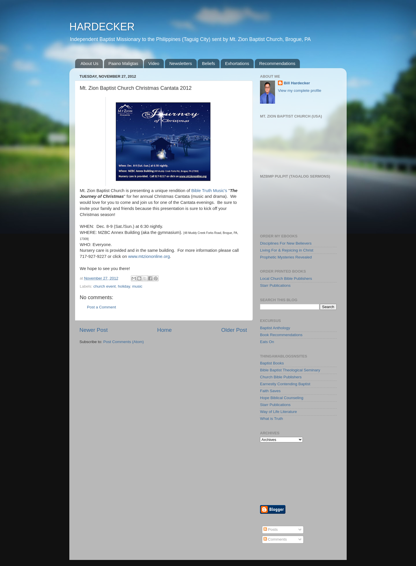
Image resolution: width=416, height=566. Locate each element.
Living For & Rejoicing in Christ (286, 250)
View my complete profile (299, 90)
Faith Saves (270, 391)
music (137, 286)
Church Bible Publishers (281, 377)
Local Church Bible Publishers (286, 278)
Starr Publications (275, 285)
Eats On (267, 342)
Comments (275, 539)
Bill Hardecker (297, 83)
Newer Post (93, 330)
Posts (270, 529)
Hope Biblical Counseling (281, 398)
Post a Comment (101, 307)
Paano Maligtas (123, 63)
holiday (124, 286)
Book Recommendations (281, 335)
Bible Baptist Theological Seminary (290, 370)
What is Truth (271, 418)
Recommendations (277, 63)
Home (164, 330)
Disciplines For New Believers (286, 243)
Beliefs (208, 63)
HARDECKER (102, 27)
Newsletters (180, 63)
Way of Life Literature (278, 411)
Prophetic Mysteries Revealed (286, 257)
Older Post (234, 330)
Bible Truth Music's (209, 190)
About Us (90, 63)
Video (153, 63)
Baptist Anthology (275, 328)
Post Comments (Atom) (123, 342)
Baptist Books (272, 363)
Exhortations (237, 63)
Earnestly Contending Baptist (285, 384)
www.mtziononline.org (149, 256)
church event (104, 286)
